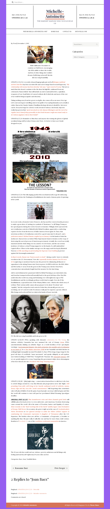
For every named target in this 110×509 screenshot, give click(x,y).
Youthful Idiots (31, 460)
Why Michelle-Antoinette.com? (35, 33)
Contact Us (67, 33)
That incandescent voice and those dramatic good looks (47, 401)
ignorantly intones (60, 358)
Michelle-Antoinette (55, 14)
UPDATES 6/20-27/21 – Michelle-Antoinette (32, 495)
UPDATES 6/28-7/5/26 (20, 18)
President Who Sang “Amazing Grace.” (42, 363)
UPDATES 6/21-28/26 (86, 18)
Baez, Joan (22, 460)
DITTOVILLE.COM (81, 33)
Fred (24, 15)
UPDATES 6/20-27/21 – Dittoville (28, 491)
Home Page (55, 33)
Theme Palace (94, 506)
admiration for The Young (56, 341)
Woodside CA (23, 423)
